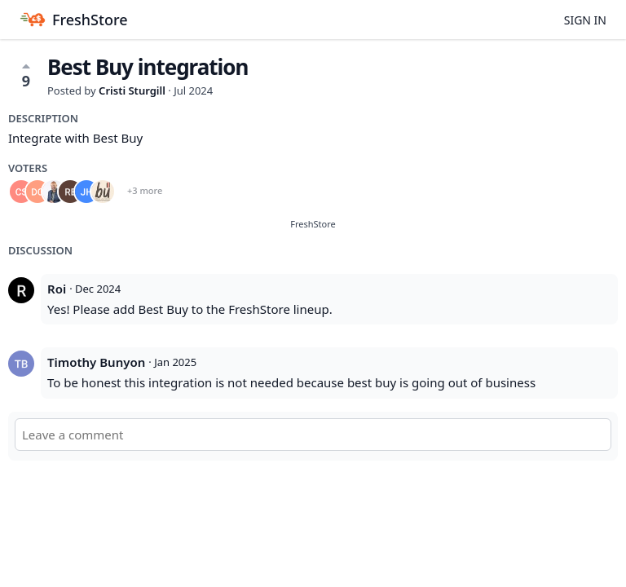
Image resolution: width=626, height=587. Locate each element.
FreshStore (313, 224)
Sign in (585, 20)
